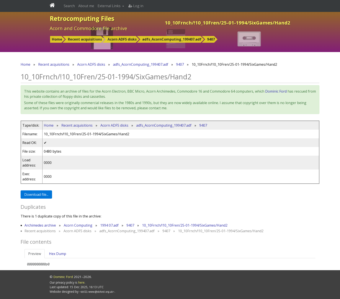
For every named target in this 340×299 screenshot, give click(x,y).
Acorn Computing (78, 225)
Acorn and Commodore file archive (88, 28)
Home (57, 39)
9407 (211, 39)
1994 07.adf (109, 225)
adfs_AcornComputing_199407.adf (171, 39)
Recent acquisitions (85, 39)
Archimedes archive (40, 225)
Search (69, 5)
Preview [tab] (34, 253)
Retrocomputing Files (82, 18)
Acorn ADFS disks (122, 39)
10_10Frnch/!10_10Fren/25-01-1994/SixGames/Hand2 (184, 225)
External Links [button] (109, 5)
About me (86, 5)
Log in (135, 5)
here (81, 282)
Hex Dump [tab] (57, 253)
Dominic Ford (276, 91)
